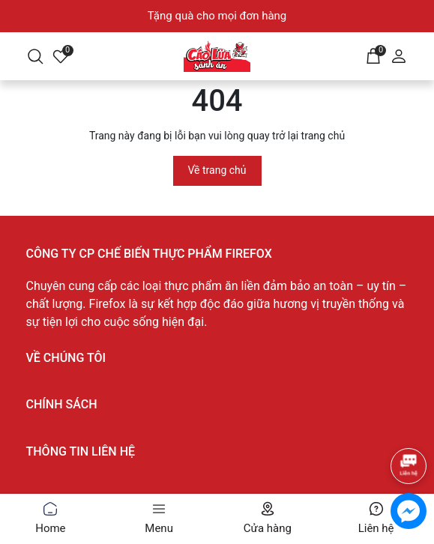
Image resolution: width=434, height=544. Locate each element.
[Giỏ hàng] (373, 55)
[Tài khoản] (399, 55)
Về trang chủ (217, 170)
